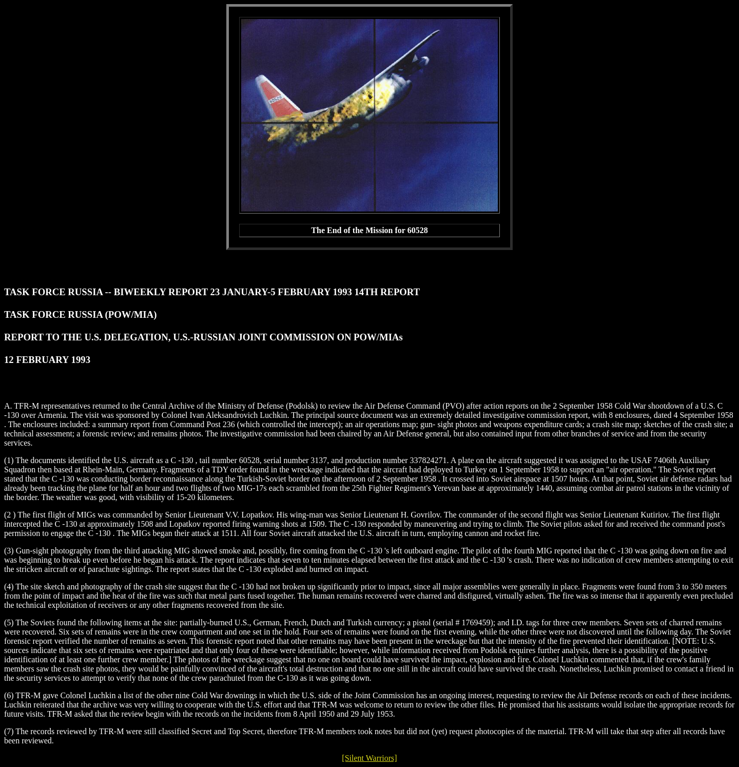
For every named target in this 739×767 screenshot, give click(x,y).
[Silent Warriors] (369, 758)
